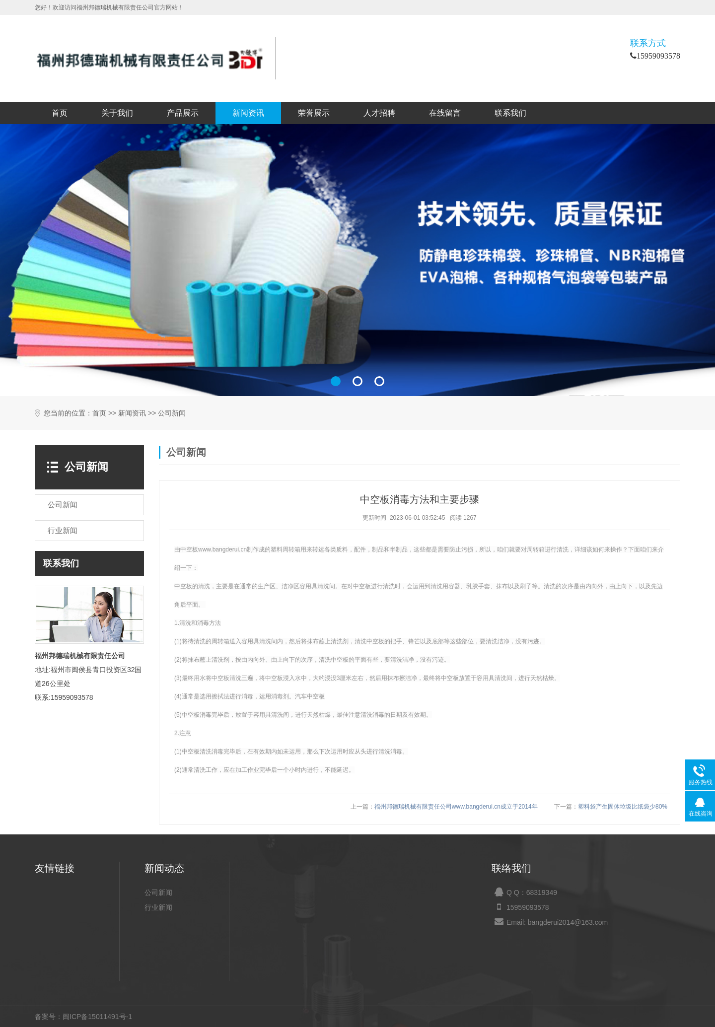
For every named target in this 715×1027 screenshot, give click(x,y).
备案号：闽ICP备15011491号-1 (83, 1017)
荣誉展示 (314, 113)
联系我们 (510, 113)
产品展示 (183, 113)
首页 (60, 113)
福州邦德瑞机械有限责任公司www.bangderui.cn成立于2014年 (456, 806)
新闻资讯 (248, 113)
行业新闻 (158, 907)
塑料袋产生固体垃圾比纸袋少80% (622, 806)
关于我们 (117, 113)
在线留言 (445, 113)
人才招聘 (379, 113)
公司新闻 (172, 413)
